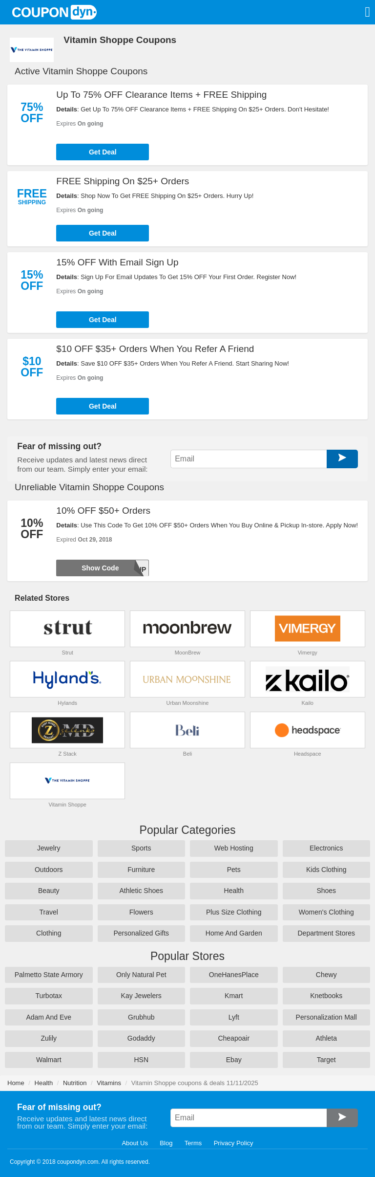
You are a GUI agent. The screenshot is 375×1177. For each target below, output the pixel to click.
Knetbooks (326, 996)
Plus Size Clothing (234, 912)
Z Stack (68, 754)
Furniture (141, 869)
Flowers (141, 912)
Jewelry (48, 848)
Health (234, 890)
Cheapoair (234, 1038)
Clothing (48, 933)
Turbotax (48, 996)
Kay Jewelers (141, 996)
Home (15, 1083)
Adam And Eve (48, 1017)
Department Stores (326, 933)
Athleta (326, 1038)
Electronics (326, 848)
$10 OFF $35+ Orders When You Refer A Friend (155, 349)
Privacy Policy (233, 1143)
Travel (49, 912)
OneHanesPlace (234, 975)
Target (326, 1060)
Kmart (234, 996)
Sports (141, 848)
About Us (134, 1143)
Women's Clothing (326, 912)
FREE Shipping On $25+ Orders (122, 181)
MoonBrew (188, 652)
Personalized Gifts (141, 933)
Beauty (49, 890)
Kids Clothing (326, 869)
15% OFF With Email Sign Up (117, 262)
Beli (187, 754)
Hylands (67, 703)
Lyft (234, 1017)
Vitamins (109, 1083)
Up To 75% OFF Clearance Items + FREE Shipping (161, 94)
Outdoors (49, 869)
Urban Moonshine (188, 703)
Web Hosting (233, 848)
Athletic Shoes (142, 890)
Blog (166, 1143)
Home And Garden (234, 933)
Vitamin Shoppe (67, 804)
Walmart (49, 1060)
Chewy (326, 975)
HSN (141, 1060)
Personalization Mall (326, 1017)
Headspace (307, 754)
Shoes (326, 890)
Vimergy (307, 652)
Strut (67, 652)
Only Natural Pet (141, 975)
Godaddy (141, 1038)
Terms (193, 1143)
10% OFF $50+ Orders (103, 510)
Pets (234, 869)
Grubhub (141, 1017)
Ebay (234, 1060)
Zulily (49, 1038)
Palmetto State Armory (49, 975)
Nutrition (74, 1083)
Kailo (307, 703)
